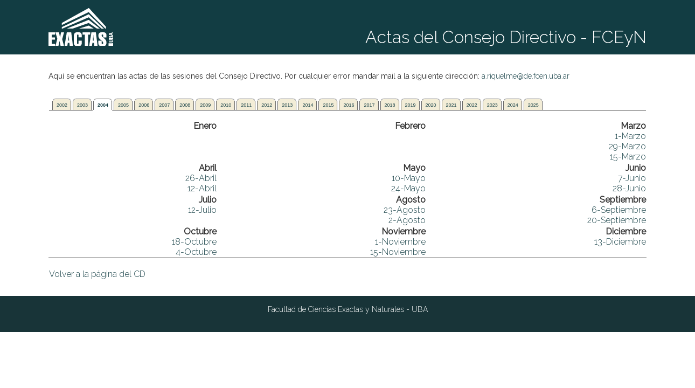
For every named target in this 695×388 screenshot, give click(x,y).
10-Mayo (409, 178)
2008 (184, 105)
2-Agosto (407, 220)
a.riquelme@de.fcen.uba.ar (525, 76)
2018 (390, 105)
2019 (410, 105)
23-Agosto (405, 210)
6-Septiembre (619, 210)
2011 (246, 105)
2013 (287, 105)
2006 (143, 105)
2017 (369, 105)
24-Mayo (408, 188)
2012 (266, 105)
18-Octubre (194, 242)
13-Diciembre (620, 242)
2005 (123, 105)
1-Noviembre (400, 242)
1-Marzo (630, 136)
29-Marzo (627, 146)
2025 (533, 105)
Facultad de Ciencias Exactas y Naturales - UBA (348, 309)
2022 (472, 105)
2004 (103, 105)
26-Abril (201, 178)
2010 (225, 105)
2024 (513, 105)
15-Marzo (628, 156)
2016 (348, 105)
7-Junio (632, 178)
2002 (62, 105)
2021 (451, 105)
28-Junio (629, 188)
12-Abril (202, 188)
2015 (328, 105)
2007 (164, 105)
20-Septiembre (616, 220)
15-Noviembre (398, 252)
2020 (431, 105)
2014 (307, 105)
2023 (492, 105)
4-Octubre (196, 252)
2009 (205, 105)
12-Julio (202, 210)
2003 (82, 105)
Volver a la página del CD (97, 274)
